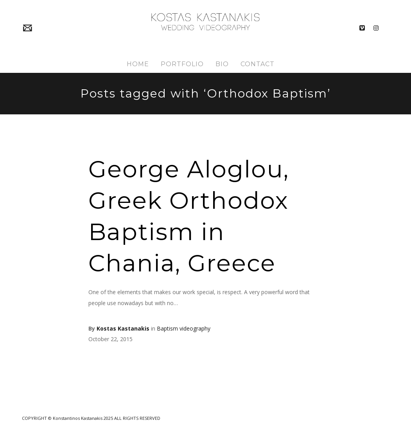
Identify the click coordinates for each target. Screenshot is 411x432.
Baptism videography (183, 328)
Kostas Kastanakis (123, 328)
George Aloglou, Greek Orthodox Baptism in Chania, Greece (188, 216)
